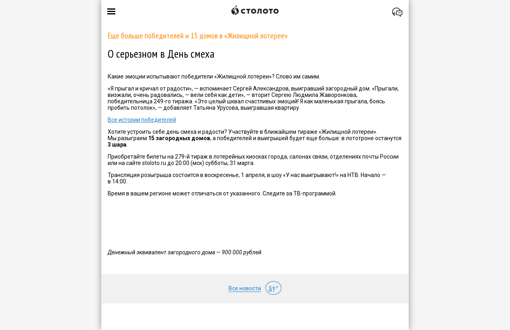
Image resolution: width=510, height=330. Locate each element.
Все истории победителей (142, 120)
